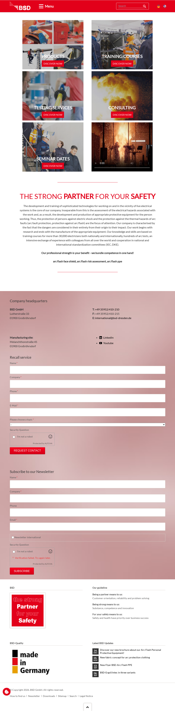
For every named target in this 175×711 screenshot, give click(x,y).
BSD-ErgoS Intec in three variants (117, 672)
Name (16, 363)
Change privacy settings (7, 692)
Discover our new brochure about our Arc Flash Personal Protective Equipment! (130, 651)
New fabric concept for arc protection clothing (125, 657)
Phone (16, 391)
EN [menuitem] (164, 6)
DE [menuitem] (158, 6)
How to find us (17, 696)
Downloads (49, 696)
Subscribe (22, 571)
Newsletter (34, 696)
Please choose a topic (22, 419)
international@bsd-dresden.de (113, 318)
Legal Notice (86, 696)
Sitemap (62, 696)
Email (16, 520)
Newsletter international (27, 537)
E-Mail (16, 405)
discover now (53, 63)
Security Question (19, 429)
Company (16, 377)
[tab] (39, 6)
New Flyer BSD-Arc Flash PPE (116, 664)
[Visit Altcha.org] (50, 437)
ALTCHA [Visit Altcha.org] (48, 443)
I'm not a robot (25, 436)
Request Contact (27, 450)
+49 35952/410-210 (107, 309)
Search (144, 6)
